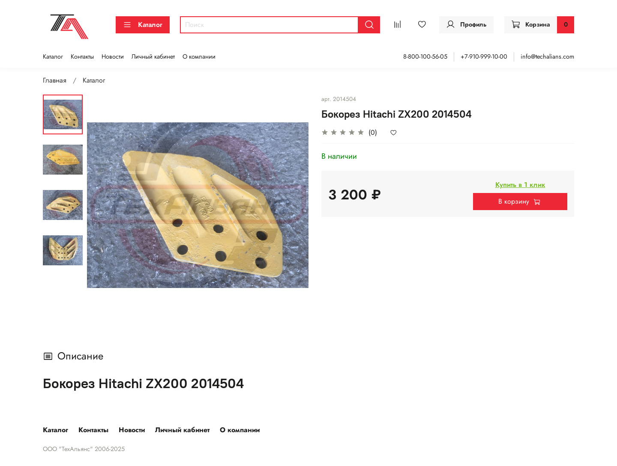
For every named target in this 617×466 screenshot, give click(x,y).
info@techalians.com (547, 56)
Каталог (142, 25)
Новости (113, 56)
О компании (199, 56)
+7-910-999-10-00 (484, 56)
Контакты (82, 56)
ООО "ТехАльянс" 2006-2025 (84, 449)
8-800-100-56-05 (425, 56)
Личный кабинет (153, 56)
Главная (54, 80)
